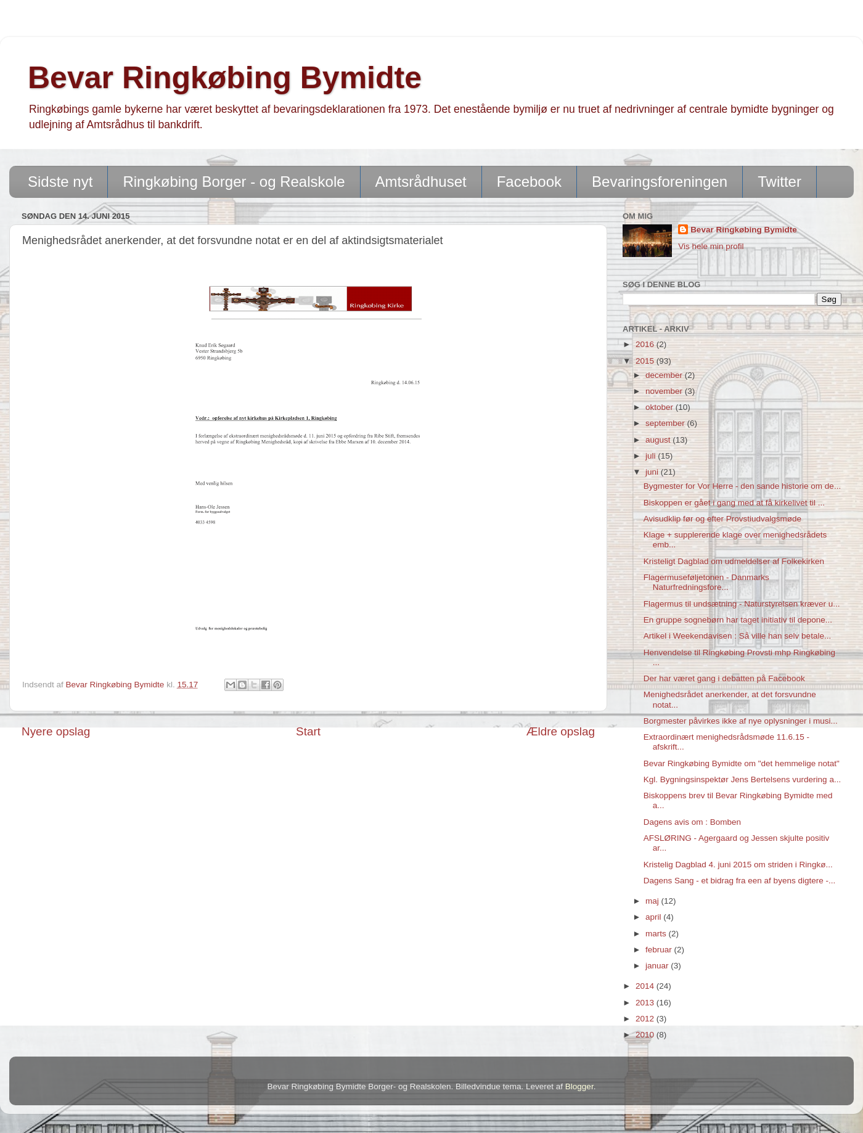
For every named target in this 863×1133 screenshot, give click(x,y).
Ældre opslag (560, 731)
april (654, 917)
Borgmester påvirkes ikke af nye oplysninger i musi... (741, 721)
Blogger (579, 1086)
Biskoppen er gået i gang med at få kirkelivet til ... (734, 502)
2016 (646, 344)
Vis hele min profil (710, 246)
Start (308, 731)
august (659, 439)
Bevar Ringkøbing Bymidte (225, 77)
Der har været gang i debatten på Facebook (724, 678)
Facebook (529, 181)
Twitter (779, 181)
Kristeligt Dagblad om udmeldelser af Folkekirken (734, 561)
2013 (646, 1002)
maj (653, 901)
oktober (660, 407)
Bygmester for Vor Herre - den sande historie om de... (742, 486)
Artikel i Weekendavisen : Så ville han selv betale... (737, 635)
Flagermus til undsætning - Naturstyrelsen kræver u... (742, 603)
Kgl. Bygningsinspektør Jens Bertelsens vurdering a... (742, 779)
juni (653, 472)
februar (659, 949)
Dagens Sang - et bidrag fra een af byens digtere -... (739, 880)
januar (658, 965)
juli (651, 455)
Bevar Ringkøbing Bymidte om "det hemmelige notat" (742, 763)
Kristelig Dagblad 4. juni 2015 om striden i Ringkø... (738, 864)
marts (657, 933)
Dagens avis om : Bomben (692, 822)
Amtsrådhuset (421, 181)
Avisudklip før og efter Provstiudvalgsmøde (722, 518)
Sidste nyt (60, 181)
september (666, 423)
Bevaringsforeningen (659, 181)
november (665, 391)
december (665, 375)
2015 (646, 361)
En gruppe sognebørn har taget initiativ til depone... (738, 619)
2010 (646, 1034)
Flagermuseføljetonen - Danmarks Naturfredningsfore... (706, 582)
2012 (646, 1018)
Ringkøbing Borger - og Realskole (234, 181)
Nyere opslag (56, 731)
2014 (646, 986)
